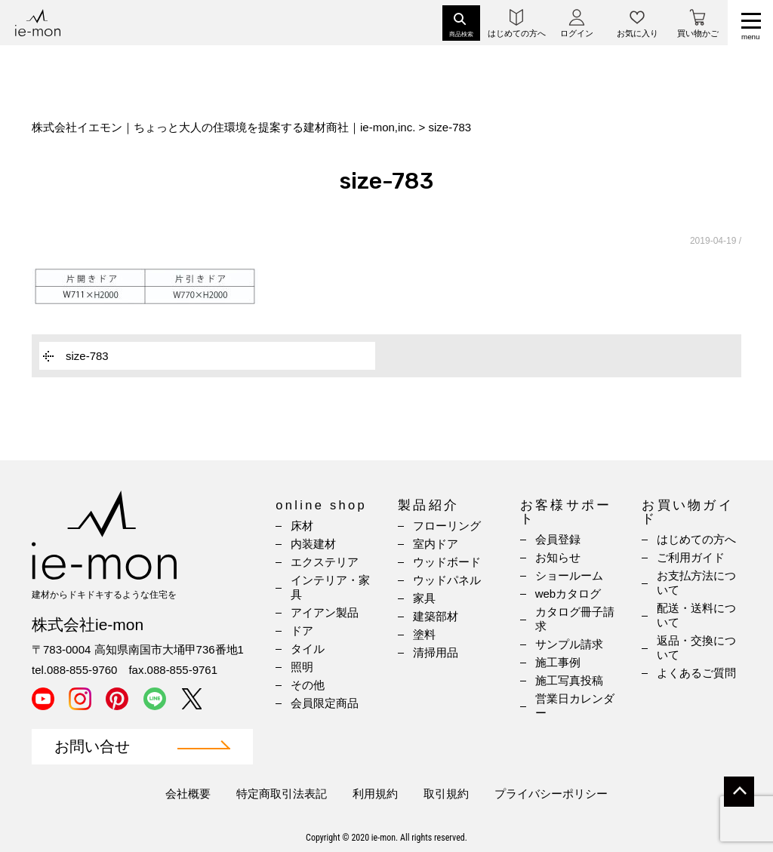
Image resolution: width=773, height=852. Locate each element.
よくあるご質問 (696, 672)
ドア (302, 630)
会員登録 (558, 539)
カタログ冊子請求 (574, 618)
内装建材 (313, 543)
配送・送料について (696, 615)
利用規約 (375, 793)
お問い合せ (92, 746)
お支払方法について (696, 582)
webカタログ (568, 593)
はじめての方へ (696, 539)
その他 (308, 684)
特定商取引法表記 (281, 793)
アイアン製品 (325, 612)
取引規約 (446, 793)
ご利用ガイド (691, 557)
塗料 (424, 634)
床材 (302, 525)
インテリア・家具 (330, 587)
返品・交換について (696, 647)
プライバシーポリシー (551, 793)
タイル (308, 648)
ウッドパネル (447, 580)
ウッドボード (447, 561)
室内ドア (435, 543)
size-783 (87, 355)
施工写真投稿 (569, 680)
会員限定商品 (325, 703)
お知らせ (558, 557)
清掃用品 (435, 652)
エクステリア (325, 561)
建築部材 (435, 616)
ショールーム (569, 575)
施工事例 (558, 662)
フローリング (447, 525)
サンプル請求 (569, 644)
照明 (302, 666)
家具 (424, 598)
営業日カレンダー (574, 705)
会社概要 (188, 793)
